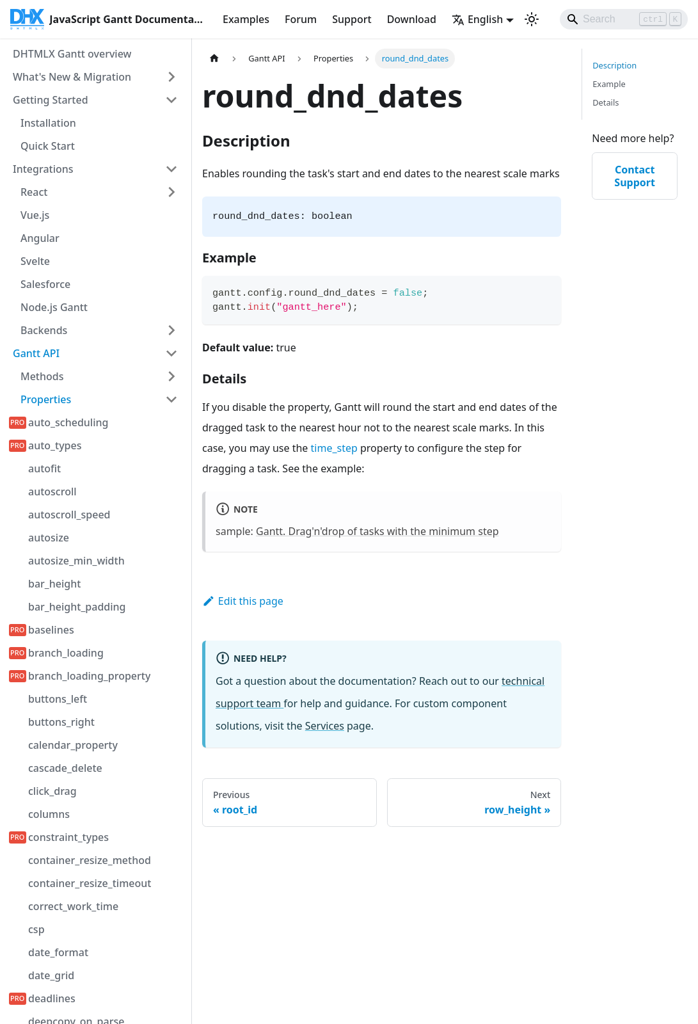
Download (411, 19)
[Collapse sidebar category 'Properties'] (171, 399)
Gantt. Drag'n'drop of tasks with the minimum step (377, 531)
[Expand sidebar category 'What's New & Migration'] (171, 77)
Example (608, 84)
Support (351, 19)
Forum (301, 19)
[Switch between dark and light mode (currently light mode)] (531, 19)
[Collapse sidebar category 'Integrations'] (171, 169)
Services (324, 726)
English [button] (477, 19)
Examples (246, 19)
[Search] (624, 19)
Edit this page (242, 601)
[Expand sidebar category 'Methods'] (171, 376)
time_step (334, 448)
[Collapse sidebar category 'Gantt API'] (171, 353)
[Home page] (214, 58)
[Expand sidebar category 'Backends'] (171, 330)
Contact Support (634, 176)
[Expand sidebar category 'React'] (171, 192)
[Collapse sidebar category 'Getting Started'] (171, 100)
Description (614, 65)
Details (605, 102)
